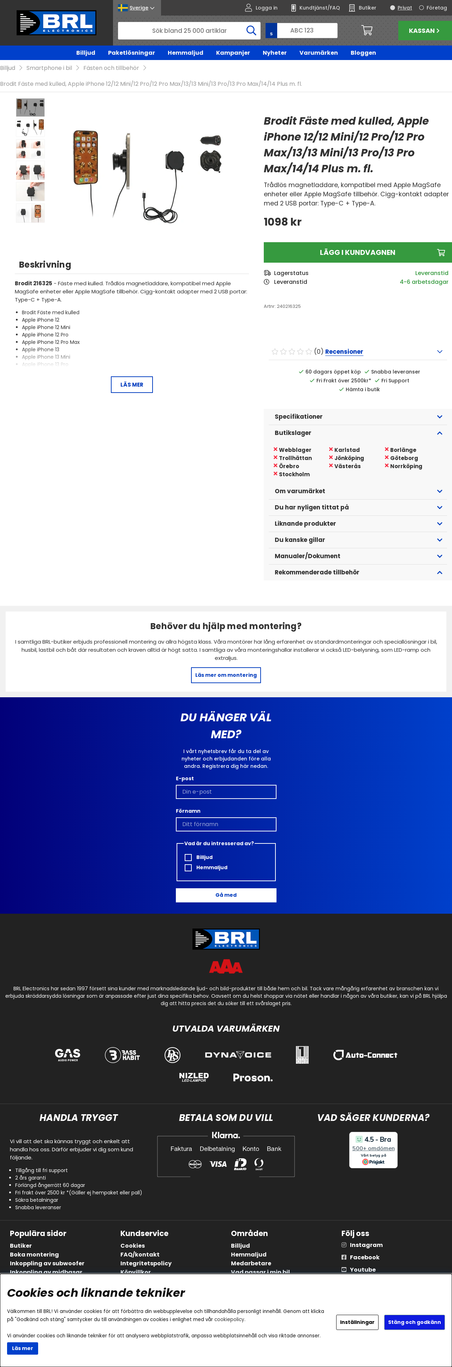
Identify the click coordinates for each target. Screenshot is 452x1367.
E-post (185, 778)
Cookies (132, 1246)
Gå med (226, 895)
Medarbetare (251, 1264)
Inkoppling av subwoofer (47, 1264)
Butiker (21, 1246)
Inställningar (357, 1322)
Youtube (363, 1270)
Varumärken (318, 53)
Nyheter (275, 53)
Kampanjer (233, 53)
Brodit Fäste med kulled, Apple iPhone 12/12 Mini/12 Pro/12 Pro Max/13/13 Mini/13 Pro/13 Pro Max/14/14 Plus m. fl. (151, 84)
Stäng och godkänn (414, 1322)
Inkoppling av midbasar (46, 1272)
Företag (437, 7)
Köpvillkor (135, 1272)
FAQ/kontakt (140, 1255)
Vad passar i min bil (260, 1272)
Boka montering (34, 1255)
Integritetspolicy (146, 1264)
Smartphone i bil (49, 68)
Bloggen (363, 53)
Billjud (85, 53)
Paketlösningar (131, 53)
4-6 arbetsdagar (424, 282)
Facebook (365, 1258)
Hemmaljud (185, 53)
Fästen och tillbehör (111, 68)
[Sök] (189, 31)
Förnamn (188, 810)
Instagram (366, 1245)
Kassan (425, 30)
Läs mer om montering (226, 675)
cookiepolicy (229, 1319)
